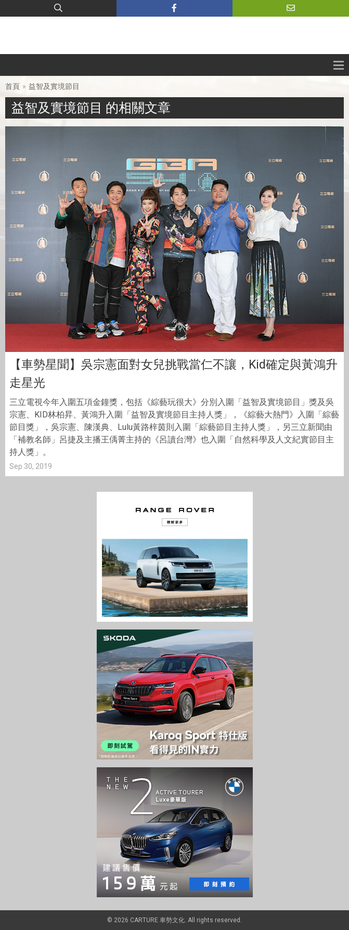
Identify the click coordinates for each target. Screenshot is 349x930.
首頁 (12, 86)
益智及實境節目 (54, 86)
